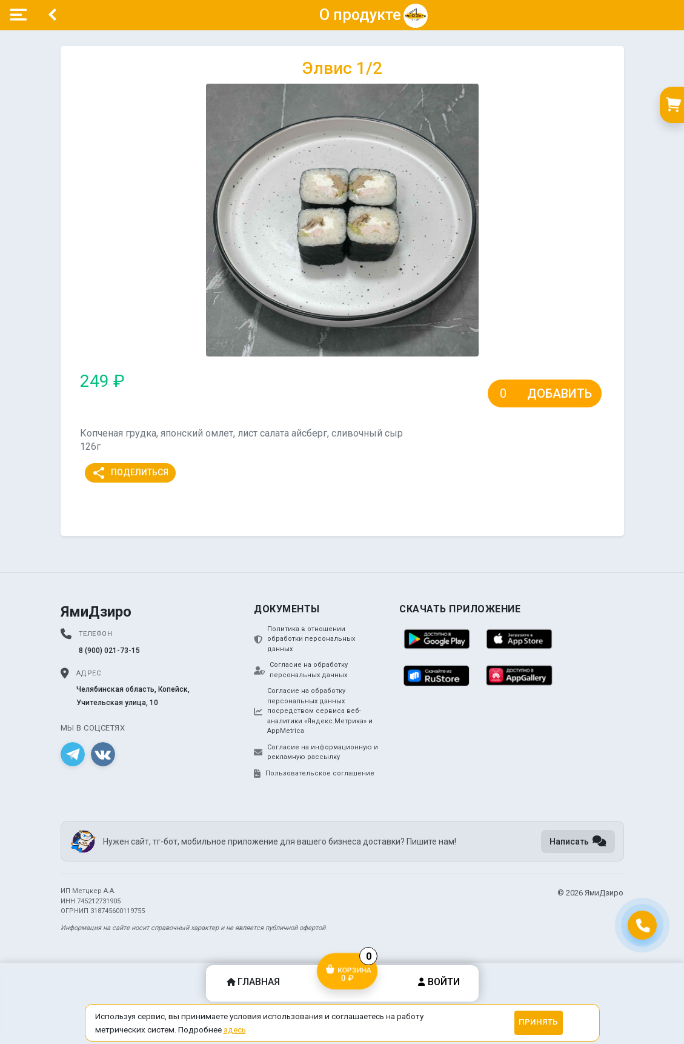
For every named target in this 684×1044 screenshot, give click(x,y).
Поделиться (129, 473)
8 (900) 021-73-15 (109, 650)
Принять (538, 1021)
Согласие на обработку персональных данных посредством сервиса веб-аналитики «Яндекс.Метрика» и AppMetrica (313, 711)
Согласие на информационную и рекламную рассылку (316, 752)
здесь (235, 1029)
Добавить (559, 393)
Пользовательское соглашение (314, 773)
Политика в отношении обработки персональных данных (304, 639)
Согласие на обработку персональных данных (301, 670)
